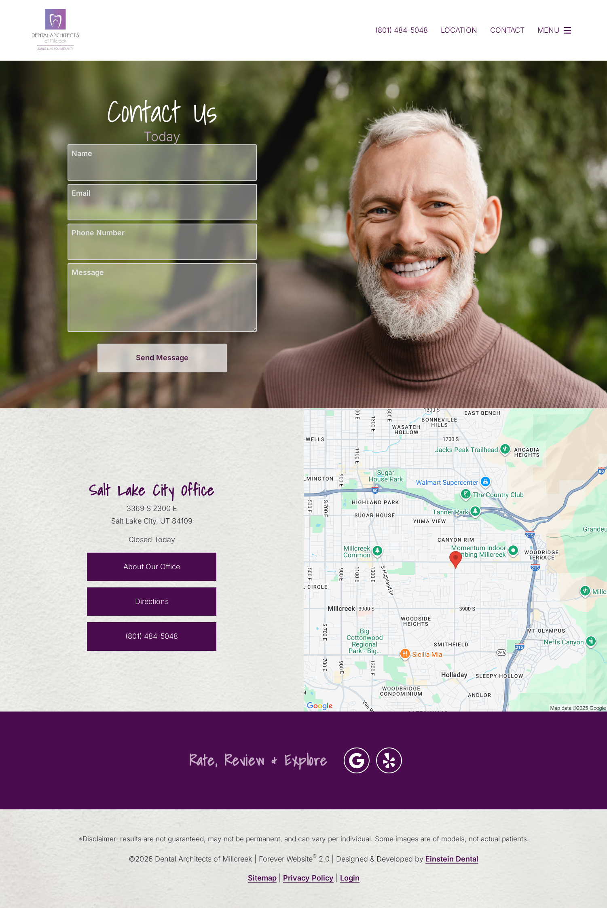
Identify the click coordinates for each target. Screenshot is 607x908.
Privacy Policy (308, 878)
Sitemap (262, 878)
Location (457, 30)
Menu (556, 30)
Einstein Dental (454, 859)
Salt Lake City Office (152, 490)
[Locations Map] (455, 559)
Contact (506, 30)
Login (350, 878)
